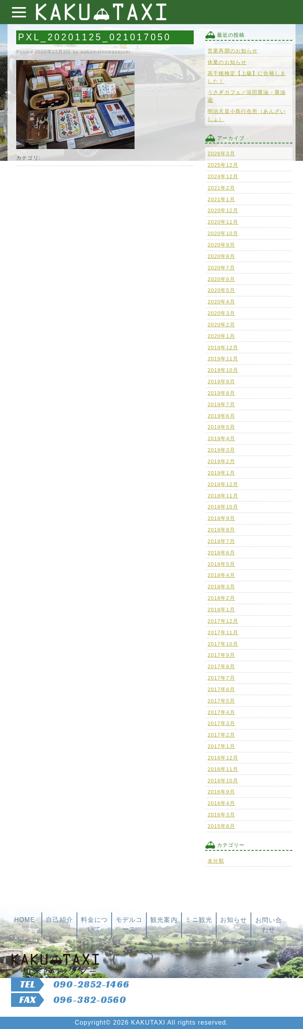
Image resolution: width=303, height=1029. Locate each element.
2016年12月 (223, 758)
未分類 (216, 861)
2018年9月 (221, 518)
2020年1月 (221, 336)
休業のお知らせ (227, 62)
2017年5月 (221, 701)
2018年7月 (221, 541)
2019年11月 (223, 359)
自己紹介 (59, 919)
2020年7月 (221, 268)
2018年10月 (223, 507)
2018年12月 (223, 484)
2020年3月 (221, 313)
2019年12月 (223, 348)
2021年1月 (221, 199)
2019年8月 (221, 393)
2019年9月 (221, 381)
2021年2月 (221, 188)
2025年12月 (223, 165)
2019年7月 (221, 404)
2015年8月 (221, 826)
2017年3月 (221, 723)
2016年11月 (223, 769)
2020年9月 (221, 245)
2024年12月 (223, 176)
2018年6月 (221, 553)
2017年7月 (221, 678)
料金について (94, 924)
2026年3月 (221, 153)
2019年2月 (221, 461)
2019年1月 (221, 473)
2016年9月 (221, 792)
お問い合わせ (268, 925)
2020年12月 (223, 210)
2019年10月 (223, 370)
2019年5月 (221, 427)
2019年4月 (221, 438)
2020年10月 (223, 233)
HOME (24, 919)
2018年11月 (223, 496)
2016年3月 (221, 815)
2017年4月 (221, 712)
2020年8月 (221, 256)
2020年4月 (221, 302)
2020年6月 (221, 279)
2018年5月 (221, 564)
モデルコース (129, 924)
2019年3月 (221, 450)
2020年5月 (221, 290)
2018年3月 (221, 587)
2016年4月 (221, 803)
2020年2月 (221, 325)
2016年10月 (223, 781)
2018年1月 (221, 609)
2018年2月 (221, 598)
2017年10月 (223, 644)
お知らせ (233, 919)
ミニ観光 (198, 919)
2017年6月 (221, 689)
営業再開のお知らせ (233, 51)
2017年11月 (223, 632)
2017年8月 (221, 666)
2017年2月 (221, 735)
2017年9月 (221, 655)
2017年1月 (221, 746)
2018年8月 (221, 530)
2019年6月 (221, 416)
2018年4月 (221, 575)
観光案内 (163, 919)
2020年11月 (223, 222)
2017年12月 (223, 621)
